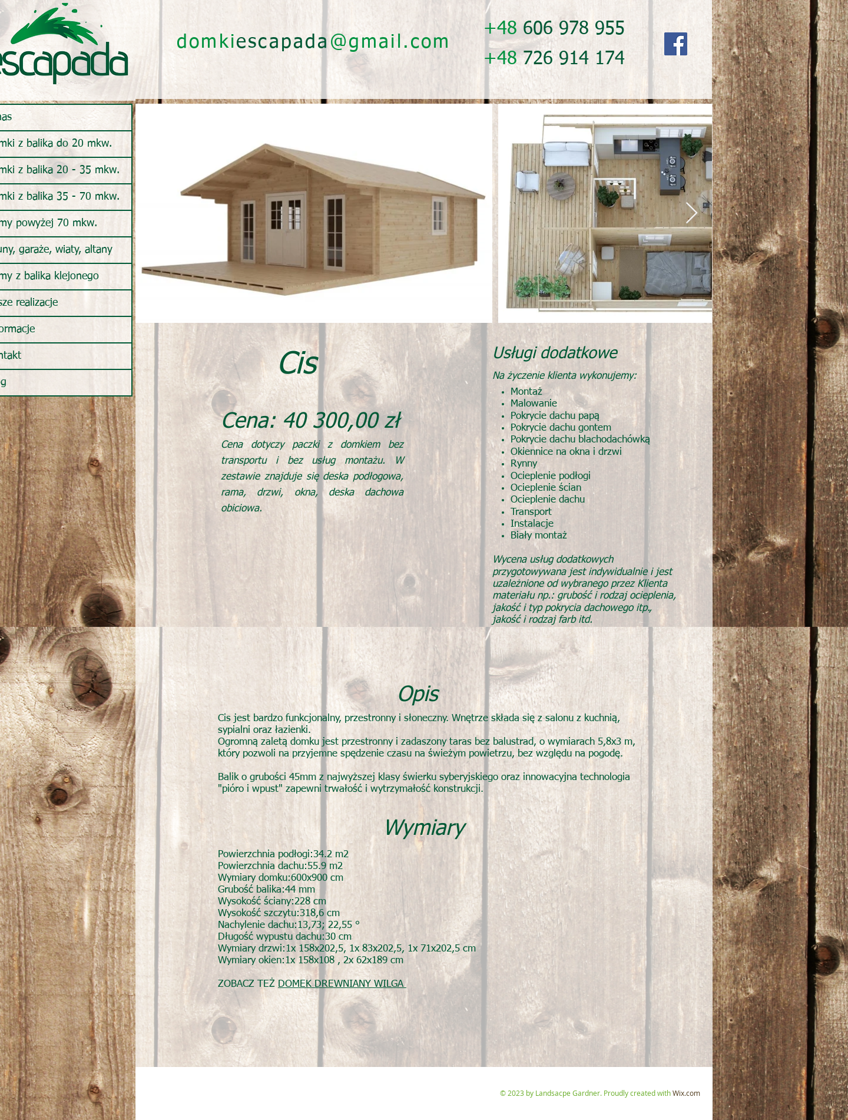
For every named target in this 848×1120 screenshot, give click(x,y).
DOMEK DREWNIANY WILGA (342, 984)
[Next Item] (691, 213)
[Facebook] (675, 43)
